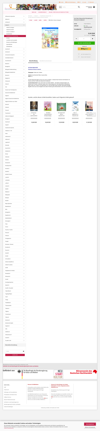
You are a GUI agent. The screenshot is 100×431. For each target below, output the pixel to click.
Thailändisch (8, 302)
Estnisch (7, 104)
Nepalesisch (8, 215)
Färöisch (7, 107)
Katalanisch (7, 151)
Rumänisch (7, 247)
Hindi (6, 133)
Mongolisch (7, 212)
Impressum (6, 389)
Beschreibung (33, 61)
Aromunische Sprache (10, 54)
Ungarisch (7, 325)
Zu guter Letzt (8, 340)
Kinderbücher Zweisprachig (12, 36)
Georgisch (7, 119)
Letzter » (45, 20)
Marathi (6, 200)
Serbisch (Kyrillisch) (9, 261)
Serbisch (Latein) (8, 264)
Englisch (7, 95)
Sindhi (6, 267)
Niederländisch (8, 218)
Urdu (6, 328)
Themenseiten (8, 305)
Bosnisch (7, 75)
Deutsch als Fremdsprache (11, 89)
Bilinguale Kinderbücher (10, 72)
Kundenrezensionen (46, 61)
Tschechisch (8, 314)
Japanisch (7, 142)
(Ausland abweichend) (88, 27)
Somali (6, 279)
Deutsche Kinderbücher (10, 92)
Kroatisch (7, 168)
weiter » (40, 20)
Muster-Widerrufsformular (9, 399)
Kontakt (61, 2)
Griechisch (7, 121)
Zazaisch (7, 337)
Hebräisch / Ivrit (8, 130)
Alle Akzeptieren (90, 424)
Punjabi (6, 241)
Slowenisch (7, 276)
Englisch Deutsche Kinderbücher (12, 98)
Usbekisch (7, 331)
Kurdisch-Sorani (8, 174)
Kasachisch (7, 148)
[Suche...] (60, 7)
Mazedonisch (8, 206)
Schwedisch (7, 258)
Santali (6, 256)
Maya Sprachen (8, 203)
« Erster (30, 20)
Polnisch (7, 235)
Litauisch (7, 186)
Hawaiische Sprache (9, 127)
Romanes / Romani (9, 244)
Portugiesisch (8, 238)
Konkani (7, 159)
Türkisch (7, 317)
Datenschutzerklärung (8, 428)
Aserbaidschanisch (9, 57)
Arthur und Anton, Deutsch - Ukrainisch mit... (89, 114)
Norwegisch (7, 221)
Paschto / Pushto (9, 229)
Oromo (6, 226)
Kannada (7, 145)
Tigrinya (7, 311)
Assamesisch (8, 60)
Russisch (7, 250)
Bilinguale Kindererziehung (10, 69)
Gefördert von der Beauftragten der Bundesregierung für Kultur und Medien (12, 403)
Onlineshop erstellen (45, 407)
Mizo (6, 209)
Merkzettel (91, 2)
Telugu (6, 299)
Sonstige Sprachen (9, 282)
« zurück (35, 20)
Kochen (8, 38)
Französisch (7, 113)
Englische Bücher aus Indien (11, 101)
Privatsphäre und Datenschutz (10, 394)
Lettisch (7, 183)
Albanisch (7, 19)
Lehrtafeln (7, 180)
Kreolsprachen (8, 165)
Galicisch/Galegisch (9, 116)
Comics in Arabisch (10, 31)
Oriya (6, 223)
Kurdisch (7, 171)
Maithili (6, 188)
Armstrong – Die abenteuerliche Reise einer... (34, 114)
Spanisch (7, 285)
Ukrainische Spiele (9, 323)
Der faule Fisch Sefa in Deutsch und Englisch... (61, 114)
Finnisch (7, 110)
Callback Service (7, 397)
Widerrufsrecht (42, 12)
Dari (6, 86)
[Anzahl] (84, 38)
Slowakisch (7, 273)
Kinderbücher (9, 33)
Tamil (6, 296)
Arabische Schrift (10, 29)
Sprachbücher (9, 44)
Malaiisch (7, 191)
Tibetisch (7, 308)
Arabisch (7, 25)
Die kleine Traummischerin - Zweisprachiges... (48, 114)
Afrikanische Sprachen (10, 16)
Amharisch (7, 22)
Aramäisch (7, 49)
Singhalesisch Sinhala (10, 270)
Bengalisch (7, 66)
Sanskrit (7, 253)
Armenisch (7, 51)
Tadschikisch (8, 291)
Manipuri (7, 197)
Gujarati (7, 124)
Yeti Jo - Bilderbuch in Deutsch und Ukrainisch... (75, 114)
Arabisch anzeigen (10, 27)
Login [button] (84, 2)
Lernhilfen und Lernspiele (11, 40)
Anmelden (15, 354)
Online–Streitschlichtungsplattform (58, 12)
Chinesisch (7, 81)
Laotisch (7, 177)
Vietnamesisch (8, 334)
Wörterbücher (9, 46)
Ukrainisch (7, 320)
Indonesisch (7, 136)
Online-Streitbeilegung (70, 2)
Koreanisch (7, 162)
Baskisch (7, 63)
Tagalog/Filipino (8, 293)
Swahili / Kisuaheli (9, 288)
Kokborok (7, 156)
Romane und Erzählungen (11, 42)
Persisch (7, 232)
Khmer (6, 153)
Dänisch (7, 84)
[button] (79, 2)
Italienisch (7, 139)
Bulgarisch (7, 78)
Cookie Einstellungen (8, 406)
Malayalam (7, 194)
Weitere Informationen (90, 427)
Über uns (34, 12)
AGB (5, 387)
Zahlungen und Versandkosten (10, 392)
